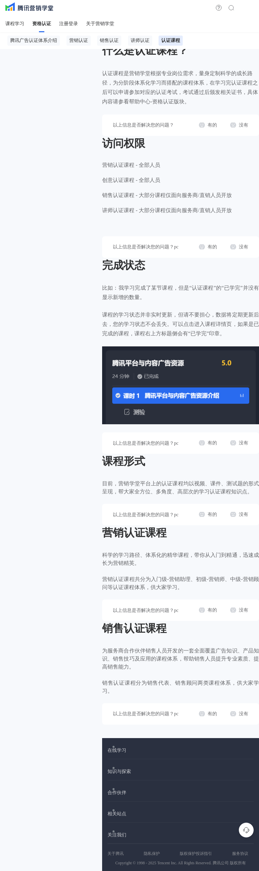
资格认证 (41, 23)
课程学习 (14, 23)
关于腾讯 (115, 853)
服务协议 (240, 853)
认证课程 (170, 40)
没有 (243, 125)
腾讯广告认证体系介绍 (33, 40)
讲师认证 (140, 40)
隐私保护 (152, 853)
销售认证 (109, 40)
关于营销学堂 (100, 23)
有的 (212, 125)
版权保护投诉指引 (196, 853)
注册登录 (68, 23)
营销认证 (78, 40)
